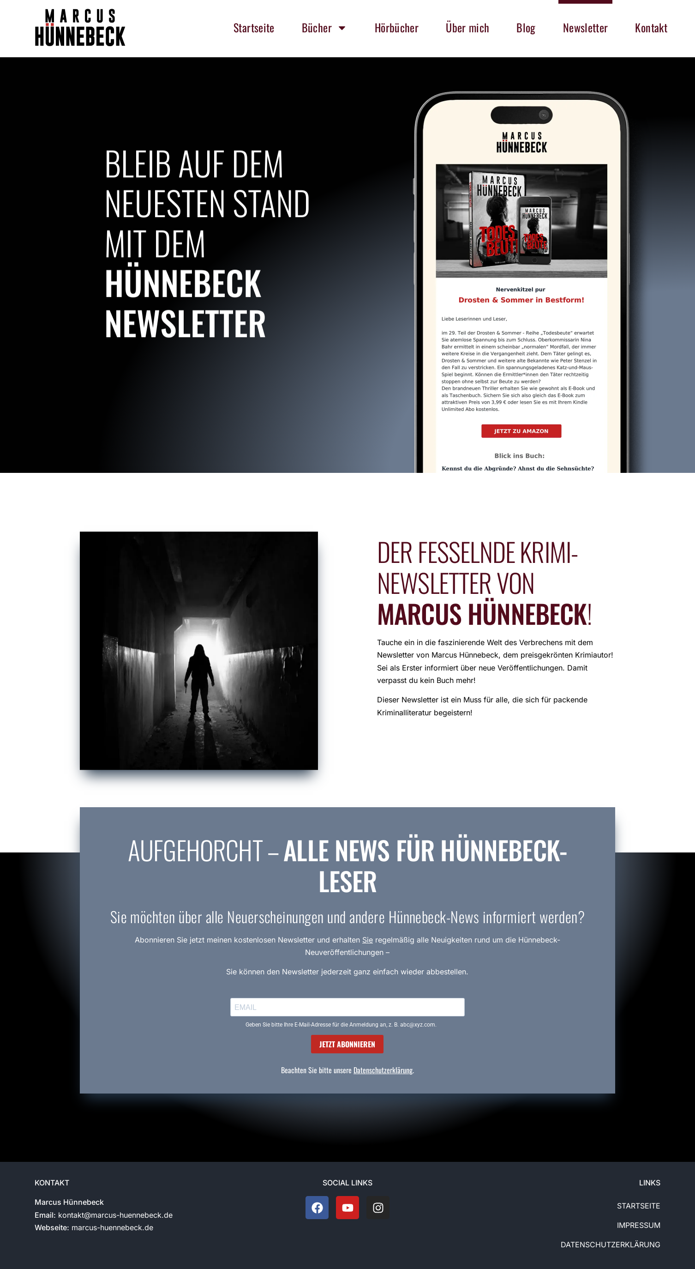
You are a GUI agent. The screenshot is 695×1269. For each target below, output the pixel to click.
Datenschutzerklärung (383, 1070)
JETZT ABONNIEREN (347, 1044)
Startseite (638, 1205)
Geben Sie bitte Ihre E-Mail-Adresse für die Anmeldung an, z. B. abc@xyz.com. (341, 1024)
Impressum (638, 1225)
